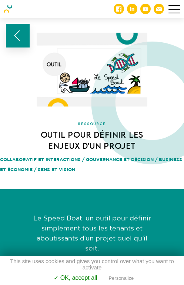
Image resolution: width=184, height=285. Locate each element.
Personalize (121, 278)
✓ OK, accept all (75, 278)
